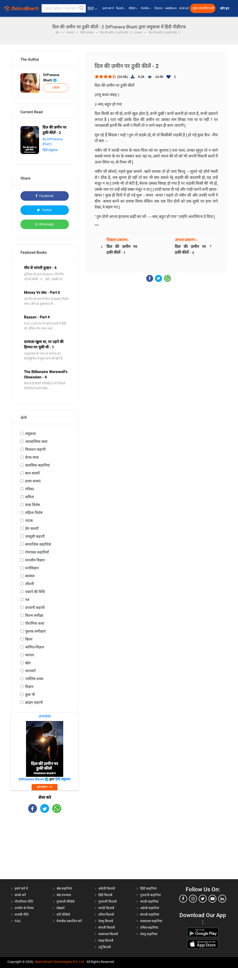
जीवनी (29, 584)
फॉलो (56, 88)
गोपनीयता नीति (24, 901)
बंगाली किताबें (106, 927)
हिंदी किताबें (105, 895)
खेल (28, 663)
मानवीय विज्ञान (35, 560)
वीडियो (134, 8)
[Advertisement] (44, 850)
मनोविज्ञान (32, 568)
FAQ (18, 921)
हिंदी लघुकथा (50, 150)
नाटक (29, 520)
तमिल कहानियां (149, 927)
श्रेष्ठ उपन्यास (63, 895)
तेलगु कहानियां (148, 934)
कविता (29, 497)
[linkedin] (222, 899)
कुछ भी (30, 694)
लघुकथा (30, 433)
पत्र (27, 599)
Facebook (44, 196)
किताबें (121, 8)
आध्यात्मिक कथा (36, 441)
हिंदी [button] (92, 9)
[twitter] (203, 899)
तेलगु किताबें (105, 921)
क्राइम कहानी (34, 702)
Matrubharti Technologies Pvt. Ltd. (60, 962)
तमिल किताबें (106, 914)
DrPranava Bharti (51, 77)
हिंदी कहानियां (148, 888)
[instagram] (193, 899)
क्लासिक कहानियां (37, 465)
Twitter (44, 210)
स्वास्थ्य (29, 576)
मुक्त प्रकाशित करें (203, 8)
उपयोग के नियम (24, 908)
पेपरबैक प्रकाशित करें (69, 921)
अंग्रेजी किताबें (106, 888)
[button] (81, 8)
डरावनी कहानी (35, 607)
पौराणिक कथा (34, 623)
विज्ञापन (159, 8)
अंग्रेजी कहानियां (149, 908)
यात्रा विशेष (32, 505)
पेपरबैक (146, 8)
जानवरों (30, 671)
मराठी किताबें (106, 908)
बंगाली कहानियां (149, 914)
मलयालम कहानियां (151, 921)
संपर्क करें (184, 8)
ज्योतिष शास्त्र (34, 679)
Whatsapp (44, 224)
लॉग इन (225, 8)
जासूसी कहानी (35, 536)
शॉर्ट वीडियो (63, 914)
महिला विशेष (34, 513)
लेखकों (60, 908)
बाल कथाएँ (32, 473)
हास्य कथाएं (33, 481)
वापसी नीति (22, 914)
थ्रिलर (29, 639)
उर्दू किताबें (104, 947)
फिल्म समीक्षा (34, 615)
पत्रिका (29, 489)
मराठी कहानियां (149, 901)
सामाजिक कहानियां (38, 544)
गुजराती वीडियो (65, 901)
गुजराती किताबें (107, 901)
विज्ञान (29, 686)
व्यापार (29, 655)
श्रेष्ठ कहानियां (64, 888)
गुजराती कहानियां (150, 895)
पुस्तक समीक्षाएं (35, 631)
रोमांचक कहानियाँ (37, 552)
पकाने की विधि (35, 592)
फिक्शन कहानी (35, 449)
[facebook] (183, 899)
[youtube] (212, 899)
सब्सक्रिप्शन (171, 8)
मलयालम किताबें (108, 934)
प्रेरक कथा (32, 457)
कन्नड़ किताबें (105, 940)
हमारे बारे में (108, 8)
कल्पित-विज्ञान (34, 647)
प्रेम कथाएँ (32, 528)
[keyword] (64, 8)
